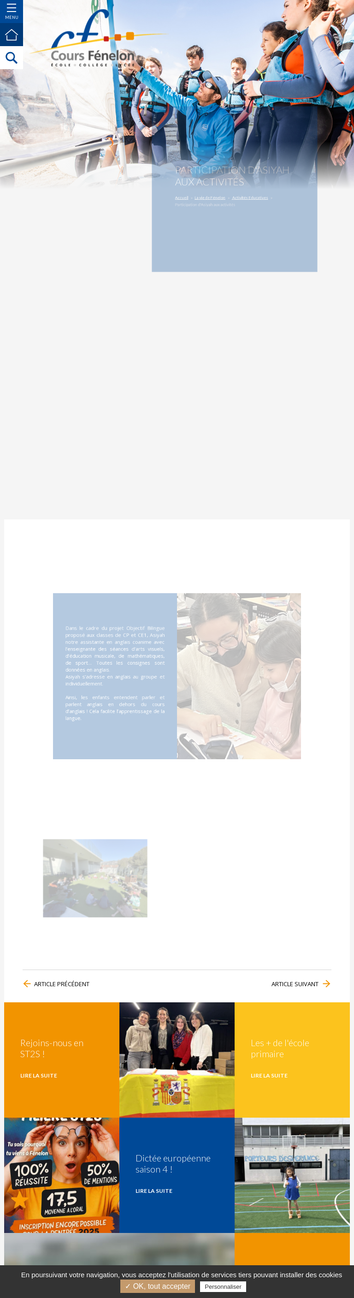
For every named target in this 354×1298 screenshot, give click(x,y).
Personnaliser (223, 1286)
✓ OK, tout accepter (157, 1286)
